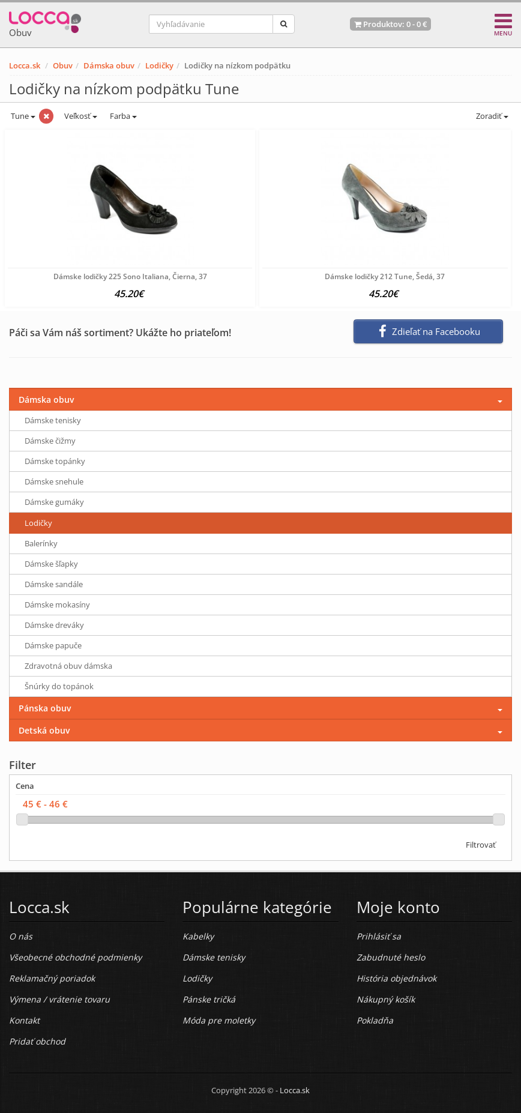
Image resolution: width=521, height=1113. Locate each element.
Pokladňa (375, 1020)
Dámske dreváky (54, 625)
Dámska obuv (108, 65)
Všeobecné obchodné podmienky (75, 957)
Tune (22, 115)
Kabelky (198, 936)
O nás (20, 936)
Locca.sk (24, 65)
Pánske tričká (208, 999)
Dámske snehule (54, 481)
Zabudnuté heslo (391, 957)
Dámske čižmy (50, 440)
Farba (123, 115)
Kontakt (24, 1020)
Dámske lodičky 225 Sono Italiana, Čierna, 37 (130, 276)
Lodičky (159, 65)
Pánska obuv (45, 708)
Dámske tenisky (53, 420)
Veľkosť (79, 115)
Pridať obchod (37, 1041)
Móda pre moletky (218, 1020)
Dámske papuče (53, 645)
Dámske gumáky (54, 501)
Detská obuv (44, 730)
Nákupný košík (386, 999)
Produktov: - (390, 24)
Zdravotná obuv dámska (68, 665)
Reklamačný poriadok (52, 978)
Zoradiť (491, 115)
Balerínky (41, 543)
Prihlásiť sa (379, 936)
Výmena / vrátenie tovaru (59, 999)
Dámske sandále (54, 584)
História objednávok (396, 978)
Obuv (63, 65)
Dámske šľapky (51, 563)
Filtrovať (481, 844)
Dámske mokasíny (57, 604)
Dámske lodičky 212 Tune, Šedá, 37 (385, 276)
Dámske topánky (55, 461)
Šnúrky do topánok (59, 686)
